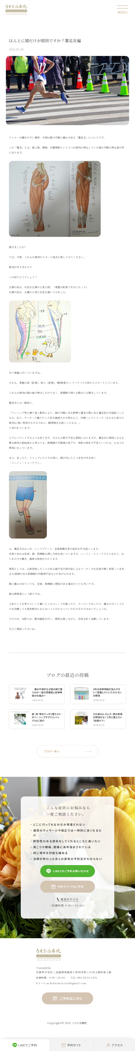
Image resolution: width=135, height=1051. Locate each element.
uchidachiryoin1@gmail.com (66, 983)
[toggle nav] (122, 9)
